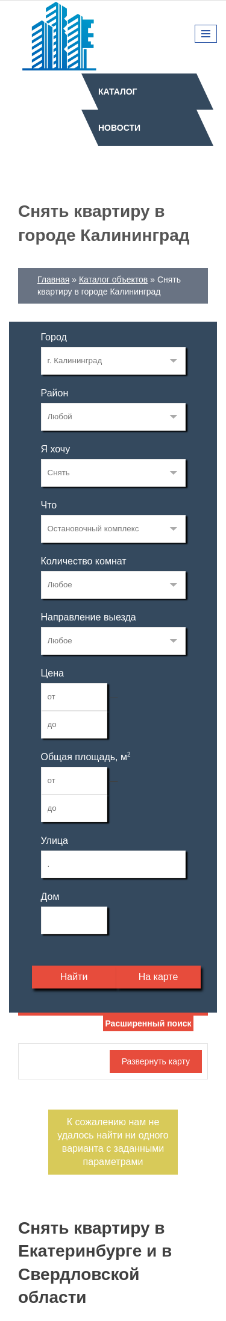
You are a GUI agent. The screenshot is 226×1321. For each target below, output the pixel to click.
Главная (53, 279)
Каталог (117, 91)
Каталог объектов (113, 279)
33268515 (113, 361)
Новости (119, 128)
